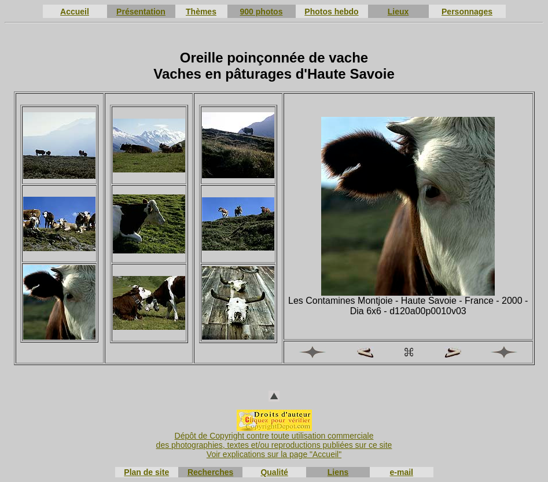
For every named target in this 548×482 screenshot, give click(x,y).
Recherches (210, 472)
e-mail (401, 472)
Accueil (74, 11)
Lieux (398, 11)
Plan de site (146, 472)
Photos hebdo (331, 11)
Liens (338, 472)
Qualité (274, 472)
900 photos (261, 11)
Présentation (140, 11)
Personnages (467, 11)
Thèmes (201, 11)
